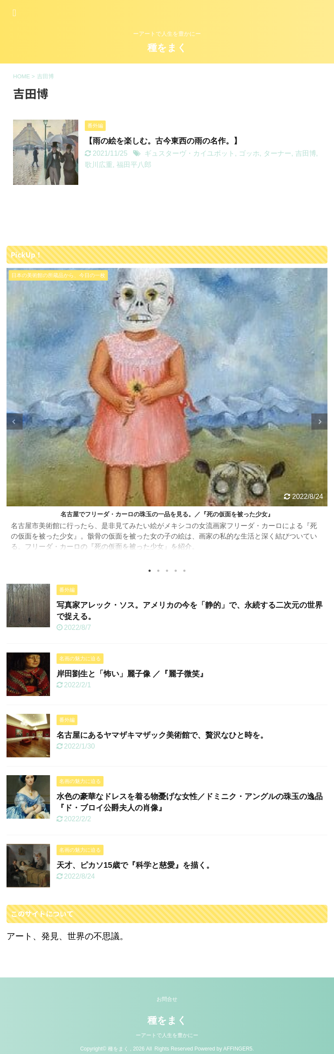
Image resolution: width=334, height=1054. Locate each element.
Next (319, 422)
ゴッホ (249, 153)
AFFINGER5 (237, 1049)
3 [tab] (167, 570)
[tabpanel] (167, 414)
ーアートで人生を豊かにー (167, 1035)
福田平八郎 (134, 164)
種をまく (167, 47)
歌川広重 (99, 164)
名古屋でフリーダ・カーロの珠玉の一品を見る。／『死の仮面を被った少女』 (167, 514)
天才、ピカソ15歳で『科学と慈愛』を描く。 (135, 865)
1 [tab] (149, 570)
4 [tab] (175, 570)
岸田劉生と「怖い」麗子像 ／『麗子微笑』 (132, 673)
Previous (15, 422)
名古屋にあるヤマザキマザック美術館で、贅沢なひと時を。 (162, 735)
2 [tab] (158, 570)
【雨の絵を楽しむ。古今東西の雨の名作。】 (163, 141)
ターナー (277, 153)
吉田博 (305, 153)
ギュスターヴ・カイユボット (189, 153)
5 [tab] (184, 570)
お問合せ (167, 999)
